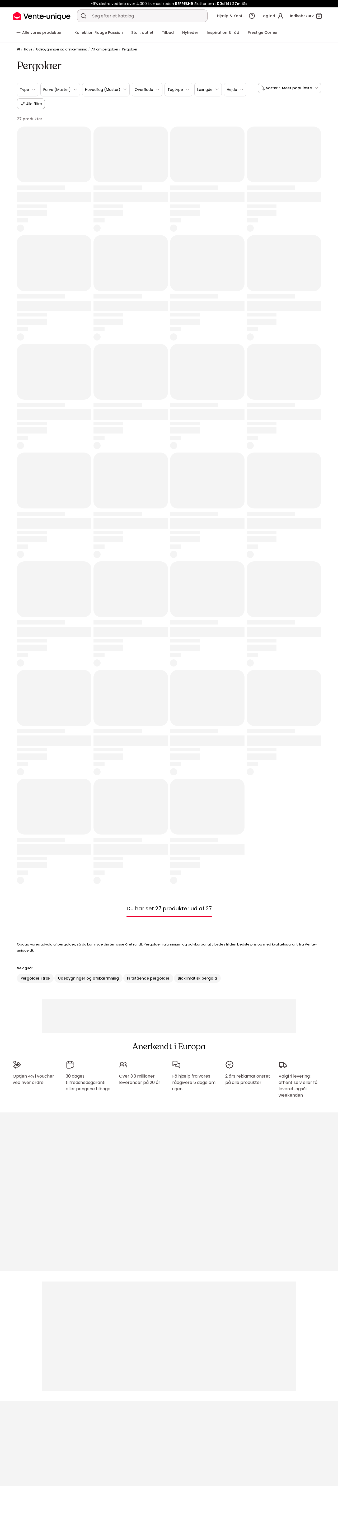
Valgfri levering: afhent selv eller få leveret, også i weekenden (298, 1085)
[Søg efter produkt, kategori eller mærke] (83, 16)
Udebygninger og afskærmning (61, 49)
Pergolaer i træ (35, 978)
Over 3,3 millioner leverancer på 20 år (139, 1079)
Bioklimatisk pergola (197, 978)
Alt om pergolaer (104, 49)
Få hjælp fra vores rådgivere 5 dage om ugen (193, 1082)
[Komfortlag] (18, 49)
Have (28, 49)
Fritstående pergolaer (148, 978)
